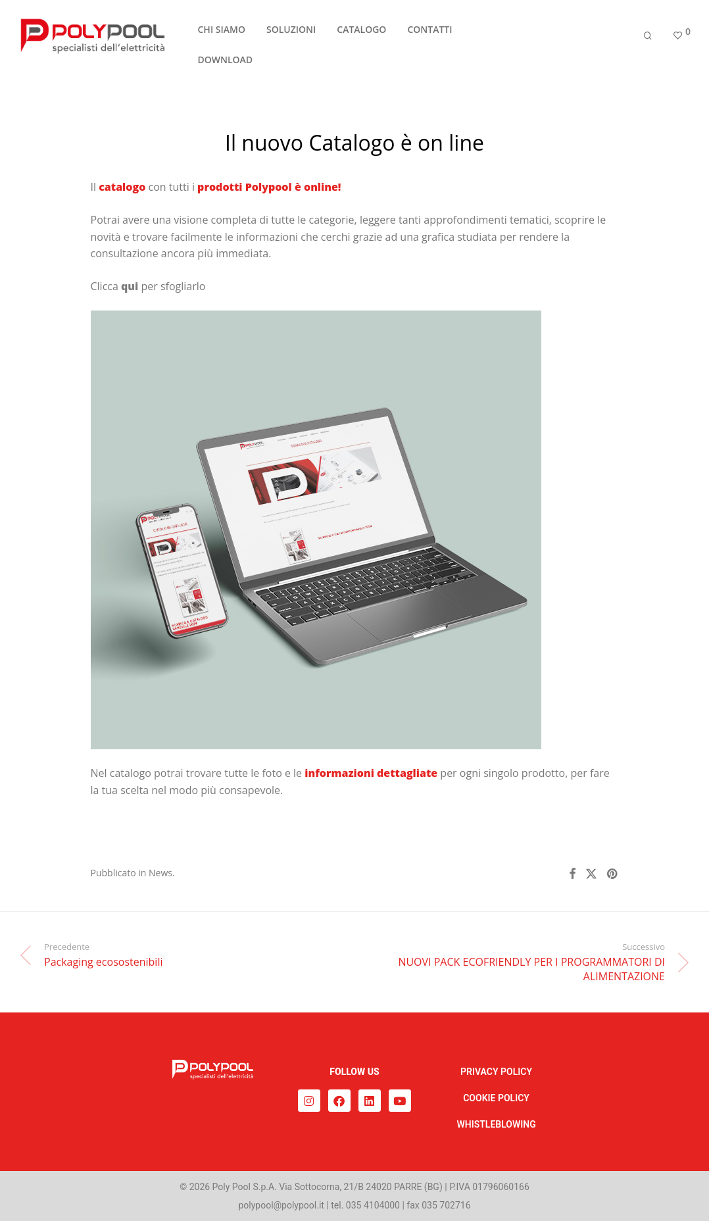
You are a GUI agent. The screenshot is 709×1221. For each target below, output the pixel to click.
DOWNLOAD (225, 65)
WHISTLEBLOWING (495, 1124)
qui (129, 286)
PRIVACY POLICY (496, 1071)
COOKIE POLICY (496, 1098)
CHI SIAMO (221, 35)
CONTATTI (429, 35)
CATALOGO (361, 35)
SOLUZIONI (291, 35)
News (160, 872)
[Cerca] (648, 41)
